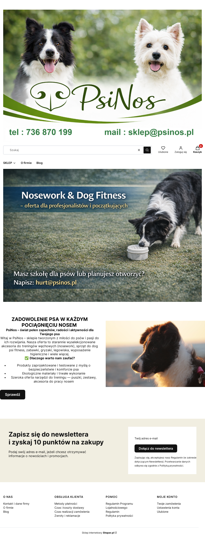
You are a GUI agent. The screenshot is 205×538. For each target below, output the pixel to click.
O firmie (8, 507)
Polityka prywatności (119, 515)
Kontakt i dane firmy (16, 503)
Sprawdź (12, 394)
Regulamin (112, 511)
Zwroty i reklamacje (67, 515)
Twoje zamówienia (169, 503)
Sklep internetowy (98, 532)
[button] (147, 150)
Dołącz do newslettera (156, 448)
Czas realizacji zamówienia (71, 511)
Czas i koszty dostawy (69, 507)
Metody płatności (65, 503)
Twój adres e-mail (146, 438)
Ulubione (162, 511)
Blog (6, 511)
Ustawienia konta (168, 507)
